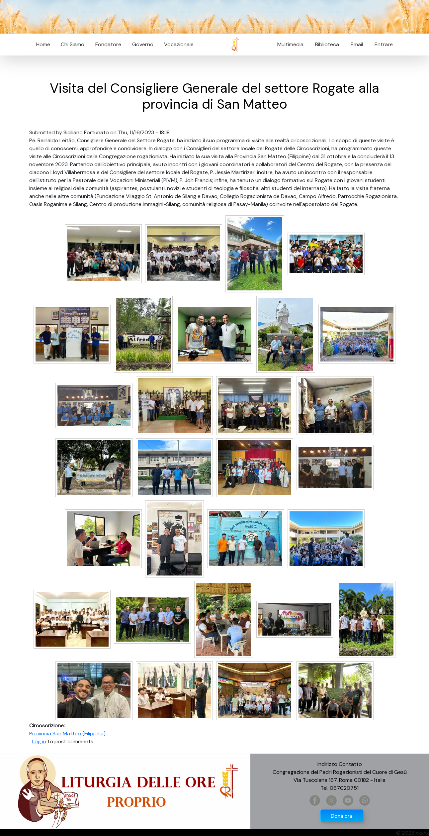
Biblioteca (327, 44)
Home (43, 44)
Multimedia (290, 44)
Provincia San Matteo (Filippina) (67, 733)
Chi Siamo (72, 44)
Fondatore (108, 44)
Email (354, 44)
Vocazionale (179, 44)
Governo (142, 44)
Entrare (384, 44)
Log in (39, 741)
